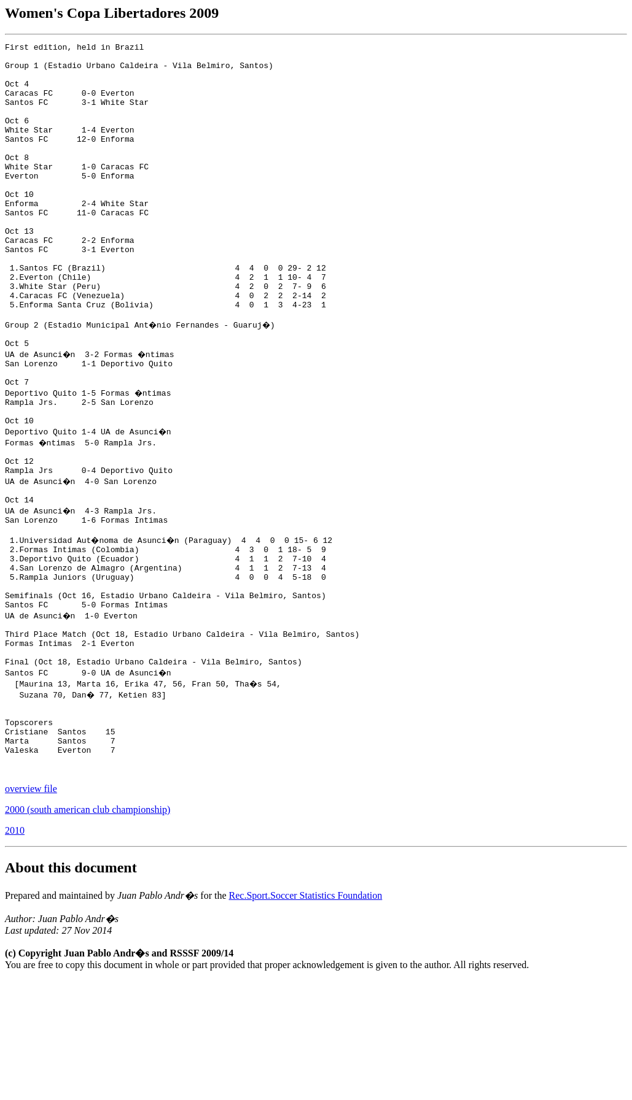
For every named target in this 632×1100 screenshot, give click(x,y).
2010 (15, 950)
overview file (31, 908)
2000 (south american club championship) (87, 929)
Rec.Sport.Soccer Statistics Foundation (306, 1015)
